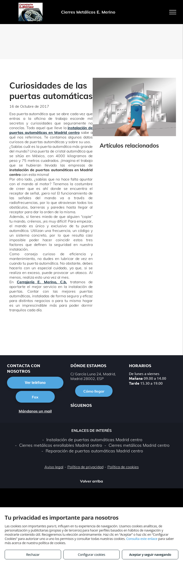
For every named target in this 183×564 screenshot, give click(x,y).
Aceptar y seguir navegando (150, 554)
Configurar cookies (91, 554)
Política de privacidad (85, 467)
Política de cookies (123, 467)
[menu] (173, 12)
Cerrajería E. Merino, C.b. (42, 282)
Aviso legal (53, 467)
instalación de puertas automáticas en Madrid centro (51, 130)
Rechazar (33, 554)
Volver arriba (91, 481)
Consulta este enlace (141, 538)
